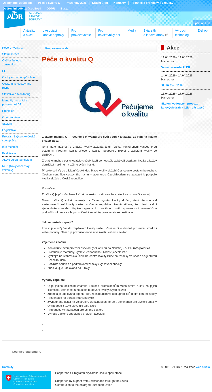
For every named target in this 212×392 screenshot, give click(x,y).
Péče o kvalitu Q (49, 2)
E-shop (203, 30)
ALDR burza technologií (17, 159)
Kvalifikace (9, 153)
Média (132, 30)
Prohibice (8, 110)
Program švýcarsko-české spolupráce (18, 138)
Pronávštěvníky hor (109, 31)
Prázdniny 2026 (76, 2)
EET (5, 70)
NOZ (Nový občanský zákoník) (16, 168)
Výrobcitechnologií (182, 31)
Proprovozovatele (81, 31)
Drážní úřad (100, 2)
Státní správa (10, 54)
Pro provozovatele (56, 48)
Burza (64, 8)
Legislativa (9, 130)
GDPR (51, 8)
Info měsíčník (10, 146)
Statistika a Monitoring (16, 94)
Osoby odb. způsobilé (17, 2)
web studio (203, 367)
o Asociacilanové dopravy (53, 31)
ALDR (23, 17)
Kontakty (120, 2)
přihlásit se (202, 23)
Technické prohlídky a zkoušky (152, 2)
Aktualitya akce (29, 31)
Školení (7, 123)
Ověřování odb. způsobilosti (22, 8)
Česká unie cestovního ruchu (16, 85)
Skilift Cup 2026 (172, 85)
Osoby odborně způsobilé (18, 77)
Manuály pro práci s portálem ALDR (14, 102)
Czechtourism (11, 117)
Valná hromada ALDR (175, 67)
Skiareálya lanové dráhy (154, 31)
